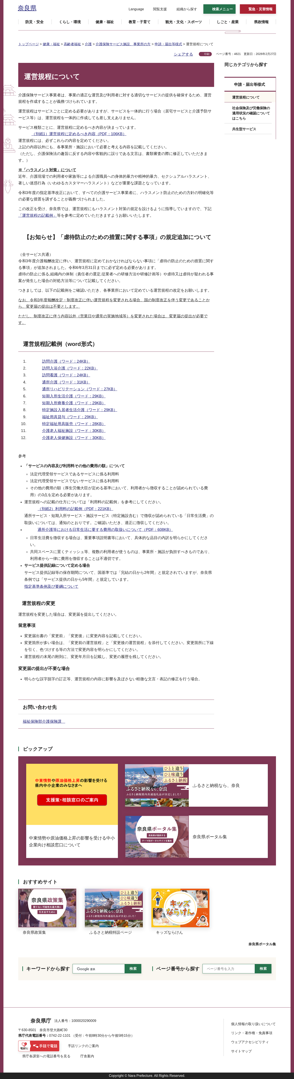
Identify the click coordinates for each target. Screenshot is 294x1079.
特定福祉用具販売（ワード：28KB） (74, 424)
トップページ (28, 44)
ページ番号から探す (178, 968)
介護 (88, 44)
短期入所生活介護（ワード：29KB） (74, 396)
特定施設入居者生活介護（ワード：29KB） (79, 410)
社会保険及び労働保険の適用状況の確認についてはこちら (251, 113)
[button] (134, 9)
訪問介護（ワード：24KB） (66, 361)
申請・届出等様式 (168, 44)
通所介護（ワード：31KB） (66, 382)
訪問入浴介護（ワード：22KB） (70, 368)
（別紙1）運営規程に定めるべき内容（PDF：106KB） (79, 134)
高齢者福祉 (72, 44)
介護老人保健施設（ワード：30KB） (74, 438)
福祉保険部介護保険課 (44, 721)
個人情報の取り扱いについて (253, 1024)
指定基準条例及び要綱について (51, 586)
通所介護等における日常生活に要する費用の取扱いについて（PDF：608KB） (105, 529)
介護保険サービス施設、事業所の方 (123, 44)
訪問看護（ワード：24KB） (66, 375)
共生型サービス (244, 129)
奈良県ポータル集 (262, 944)
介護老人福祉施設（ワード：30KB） (74, 431)
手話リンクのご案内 (83, 1046)
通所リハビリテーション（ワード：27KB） (79, 389)
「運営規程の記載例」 (37, 215)
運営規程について (246, 97)
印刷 (206, 54)
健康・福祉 (51, 44)
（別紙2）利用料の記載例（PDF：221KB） (75, 509)
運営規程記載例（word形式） (60, 344)
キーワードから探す (48, 968)
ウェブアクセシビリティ (250, 1042)
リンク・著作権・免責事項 (251, 1033)
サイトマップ (241, 1051)
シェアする (183, 54)
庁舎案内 (87, 1056)
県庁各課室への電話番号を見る (46, 1056)
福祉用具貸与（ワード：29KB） (70, 417)
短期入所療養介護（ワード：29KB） (74, 403)
